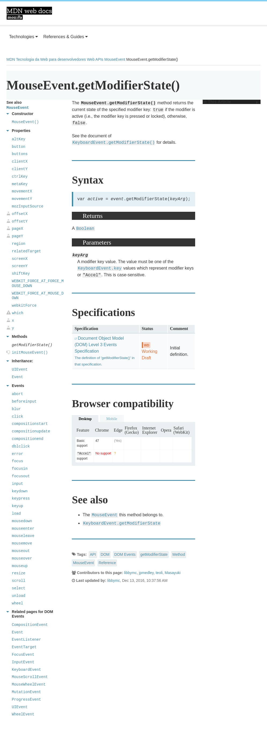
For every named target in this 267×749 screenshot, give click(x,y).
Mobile (111, 419)
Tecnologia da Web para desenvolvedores (51, 59)
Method (178, 555)
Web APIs (95, 59)
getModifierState (154, 555)
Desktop (85, 419)
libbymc (130, 573)
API (93, 555)
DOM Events (124, 555)
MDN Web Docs (29, 13)
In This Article (230, 102)
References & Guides (65, 36)
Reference (107, 563)
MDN (10, 59)
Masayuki (172, 573)
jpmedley (146, 573)
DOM (105, 555)
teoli (159, 573)
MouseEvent (114, 59)
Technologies (23, 36)
